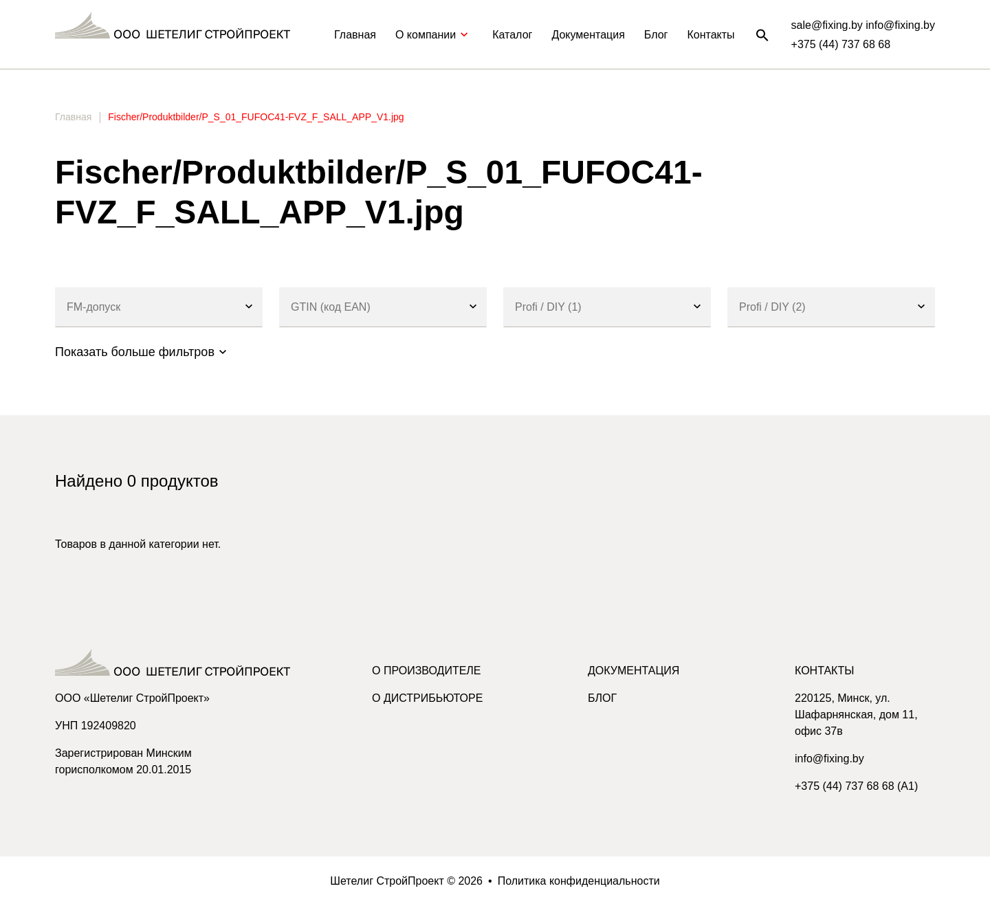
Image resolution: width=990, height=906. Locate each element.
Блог (656, 35)
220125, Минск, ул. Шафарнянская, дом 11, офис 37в (856, 714)
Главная (355, 35)
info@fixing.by (829, 758)
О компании (434, 34)
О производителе (426, 670)
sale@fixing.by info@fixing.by (863, 25)
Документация (587, 35)
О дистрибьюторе (427, 698)
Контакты (710, 35)
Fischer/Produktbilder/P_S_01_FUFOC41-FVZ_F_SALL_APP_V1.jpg (256, 116)
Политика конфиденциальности (579, 881)
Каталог (512, 35)
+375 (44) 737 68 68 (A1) (856, 786)
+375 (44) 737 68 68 (841, 44)
